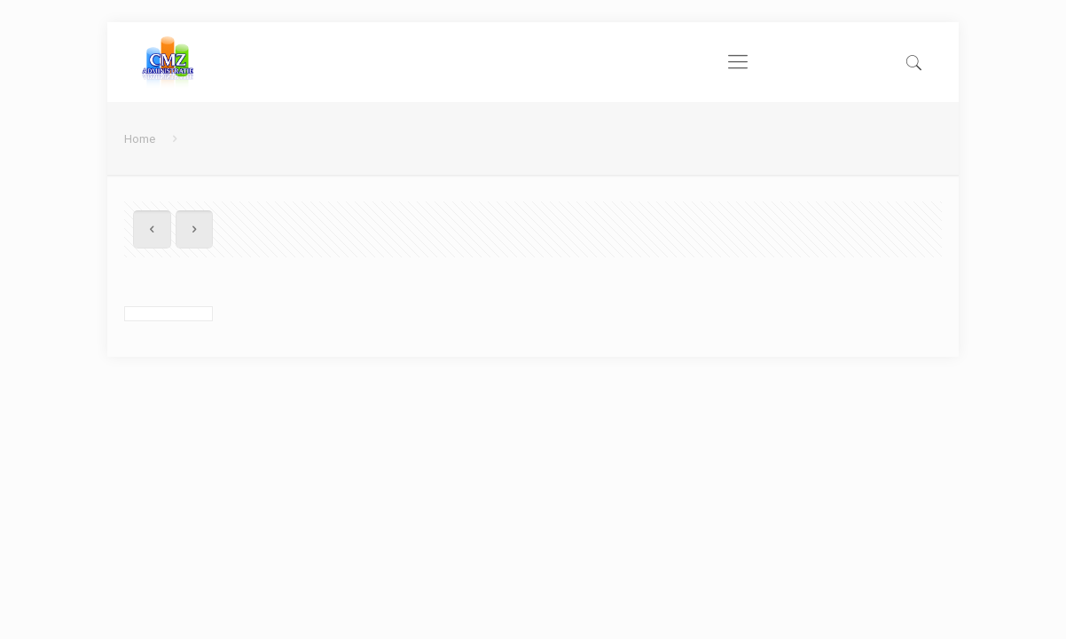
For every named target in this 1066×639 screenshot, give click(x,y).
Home (139, 139)
